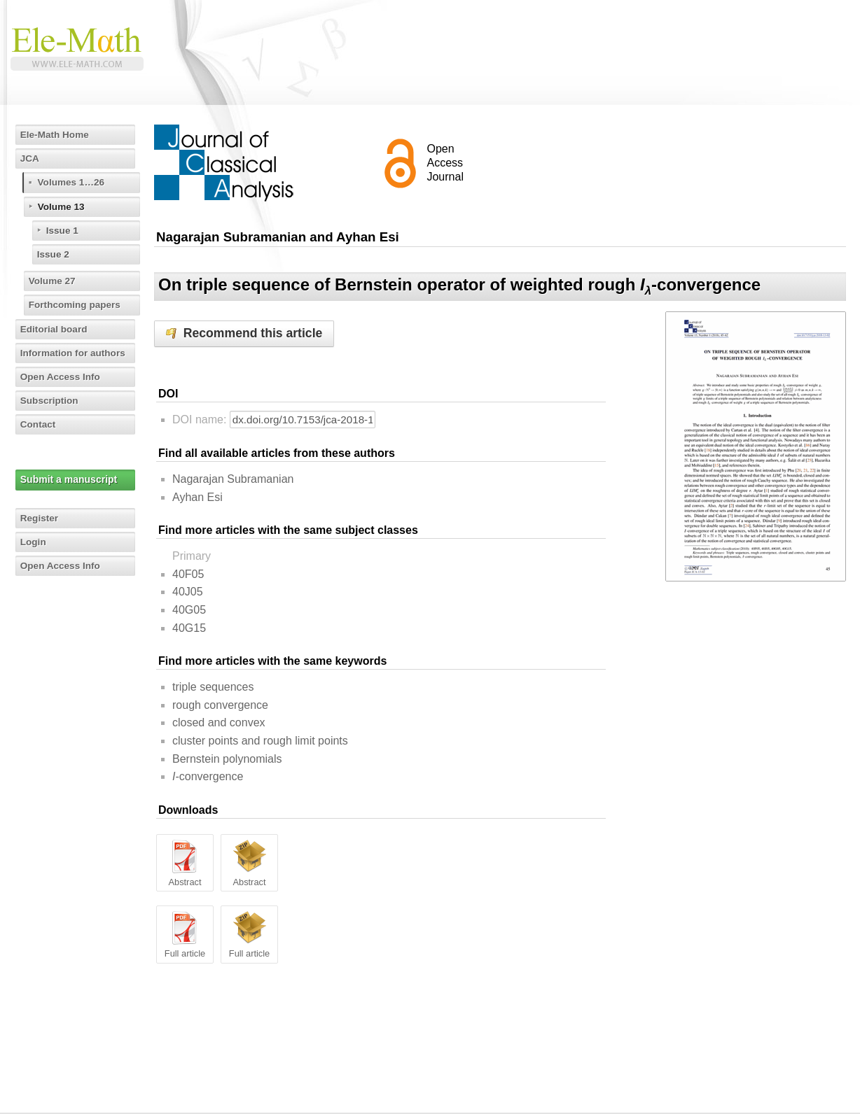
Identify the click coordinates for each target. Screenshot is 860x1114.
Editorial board (55, 328)
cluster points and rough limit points (260, 741)
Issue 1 (63, 230)
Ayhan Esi (197, 497)
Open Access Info (62, 376)
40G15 (189, 628)
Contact (39, 424)
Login (34, 541)
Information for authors (75, 352)
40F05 (188, 574)
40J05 (187, 592)
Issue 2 (54, 254)
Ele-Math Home (56, 134)
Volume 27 (53, 280)
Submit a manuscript (69, 479)
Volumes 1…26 (73, 182)
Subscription (51, 400)
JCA (31, 158)
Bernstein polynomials (227, 759)
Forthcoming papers (76, 304)
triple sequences (213, 687)
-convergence (207, 776)
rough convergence (220, 705)
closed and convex (218, 722)
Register (40, 517)
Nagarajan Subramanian (232, 479)
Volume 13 (63, 206)
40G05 (189, 610)
